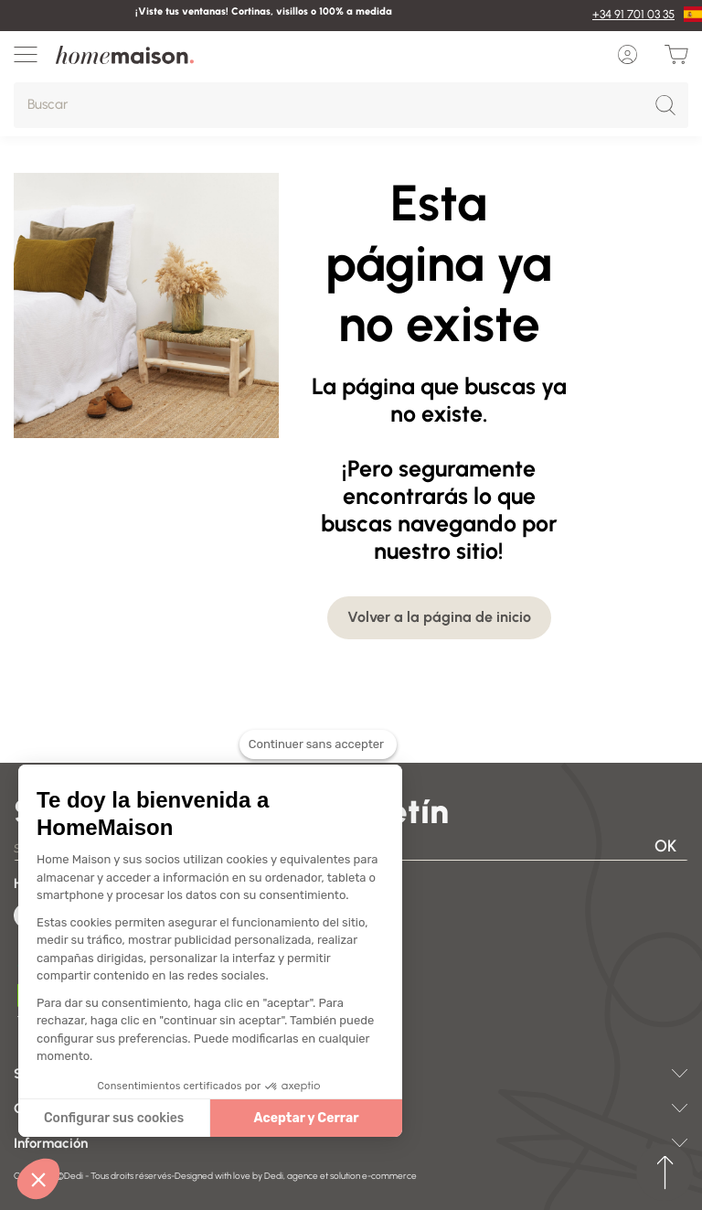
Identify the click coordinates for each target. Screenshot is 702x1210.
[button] (38, 1179)
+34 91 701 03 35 (633, 14)
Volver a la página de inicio (439, 617)
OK (665, 846)
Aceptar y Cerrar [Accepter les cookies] (202, 1118)
